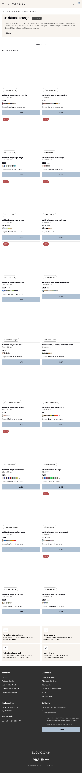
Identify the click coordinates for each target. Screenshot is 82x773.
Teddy (9, 606)
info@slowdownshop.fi (11, 707)
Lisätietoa (7, 33)
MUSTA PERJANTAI (9, 685)
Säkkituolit (10, 11)
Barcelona (11, 107)
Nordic (50, 419)
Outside (10, 481)
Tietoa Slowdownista (9, 693)
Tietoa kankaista (8, 681)
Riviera (50, 544)
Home (9, 357)
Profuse (10, 544)
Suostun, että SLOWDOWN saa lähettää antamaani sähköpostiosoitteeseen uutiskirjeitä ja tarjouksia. (60, 719)
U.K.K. (44, 693)
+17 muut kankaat (20, 107)
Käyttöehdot (46, 685)
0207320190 (8, 711)
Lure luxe (51, 357)
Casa (49, 232)
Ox (49, 481)
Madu (9, 419)
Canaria (10, 232)
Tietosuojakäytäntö (49, 681)
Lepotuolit (18, 11)
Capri (9, 169)
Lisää (21, 112)
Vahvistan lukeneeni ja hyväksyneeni (57, 724)
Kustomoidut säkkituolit (10, 689)
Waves (50, 107)
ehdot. (71, 724)
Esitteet (5, 677)
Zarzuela (51, 606)
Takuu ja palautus (48, 677)
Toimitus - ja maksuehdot (51, 689)
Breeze (50, 169)
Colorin (10, 294)
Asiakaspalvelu (47, 696)
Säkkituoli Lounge (29, 11)
